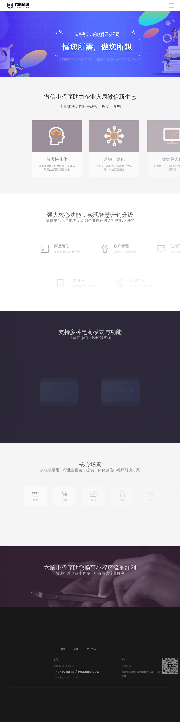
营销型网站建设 (151, 623)
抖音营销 (169, 623)
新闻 (166, 649)
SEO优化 (126, 630)
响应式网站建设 (130, 623)
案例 (153, 649)
